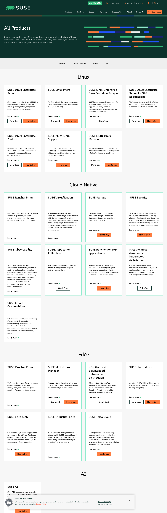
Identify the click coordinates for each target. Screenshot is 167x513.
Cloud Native (79, 63)
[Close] (129, 500)
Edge (95, 63)
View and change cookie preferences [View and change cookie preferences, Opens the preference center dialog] (104, 503)
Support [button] (92, 12)
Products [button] (68, 12)
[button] (95, 2)
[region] (72, 502)
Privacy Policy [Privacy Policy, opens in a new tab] (41, 504)
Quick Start (63, 288)
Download (14, 121)
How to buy (31, 121)
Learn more (12, 116)
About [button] (129, 12)
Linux (62, 63)
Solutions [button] (80, 12)
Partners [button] (103, 12)
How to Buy (152, 121)
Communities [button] (117, 12)
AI (106, 63)
